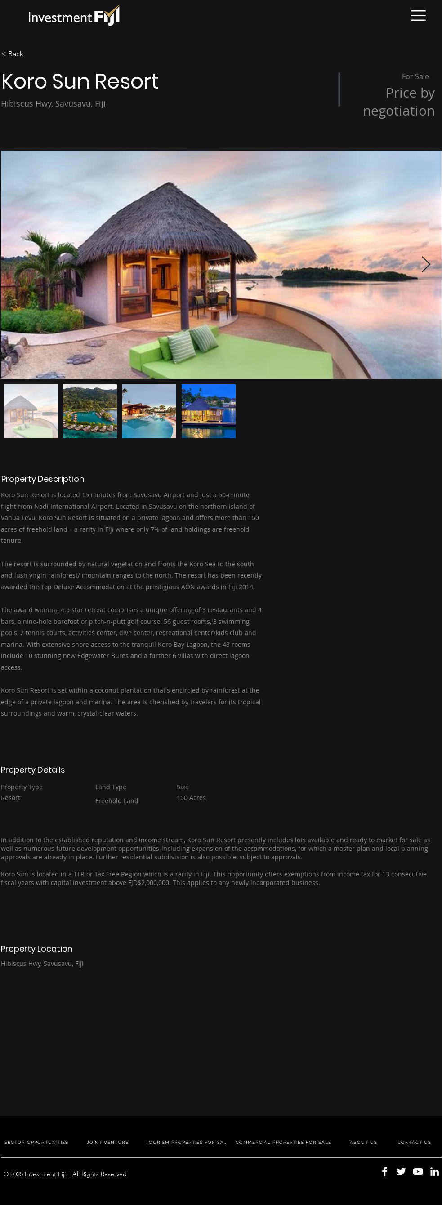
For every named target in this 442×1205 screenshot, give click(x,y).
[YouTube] (418, 1171)
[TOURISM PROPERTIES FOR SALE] (188, 1142)
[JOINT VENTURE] (108, 1142)
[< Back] (33, 54)
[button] (418, 15)
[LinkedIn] (435, 1171)
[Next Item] (426, 265)
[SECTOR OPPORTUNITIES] (37, 1142)
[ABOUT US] (364, 1142)
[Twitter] (401, 1171)
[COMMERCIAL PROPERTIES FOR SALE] (285, 1142)
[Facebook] (385, 1171)
